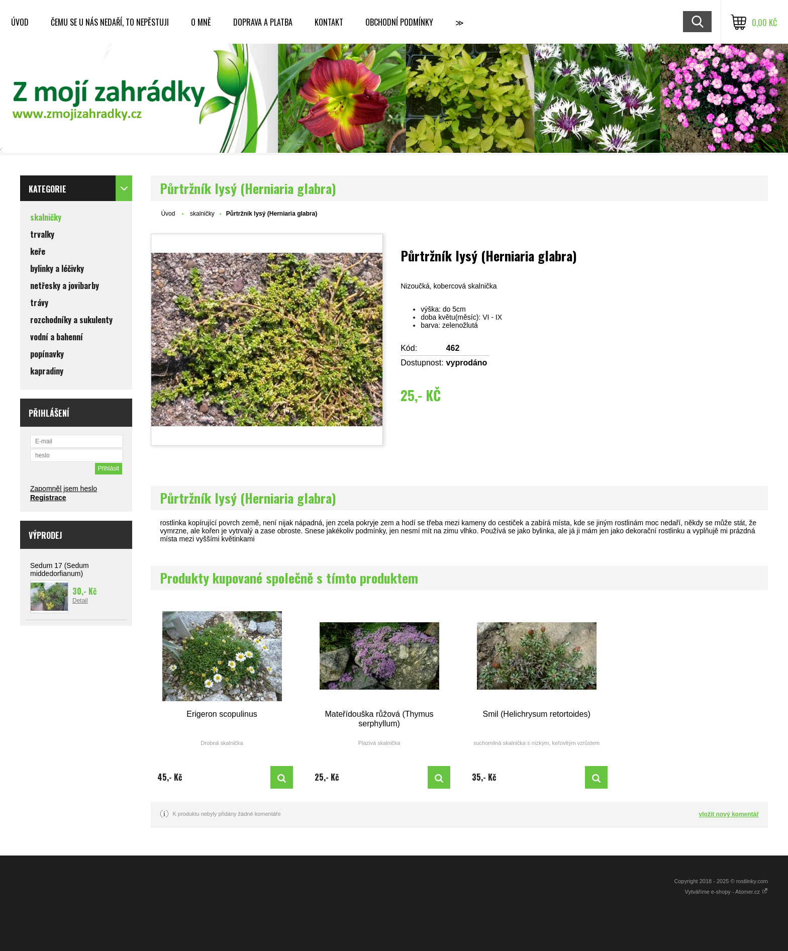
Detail (80, 600)
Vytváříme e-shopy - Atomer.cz (726, 892)
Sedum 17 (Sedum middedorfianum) (59, 569)
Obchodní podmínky (399, 22)
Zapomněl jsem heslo (63, 489)
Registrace (48, 498)
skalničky (202, 213)
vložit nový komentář (729, 814)
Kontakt (329, 22)
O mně (201, 22)
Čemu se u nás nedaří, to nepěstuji (110, 22)
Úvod (20, 22)
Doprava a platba (262, 22)
